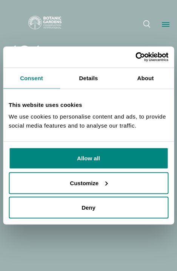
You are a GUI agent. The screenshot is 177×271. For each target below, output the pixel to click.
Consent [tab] (31, 78)
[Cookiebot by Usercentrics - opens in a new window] (135, 57)
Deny (88, 207)
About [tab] (145, 78)
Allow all (88, 158)
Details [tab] (88, 78)
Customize (89, 183)
